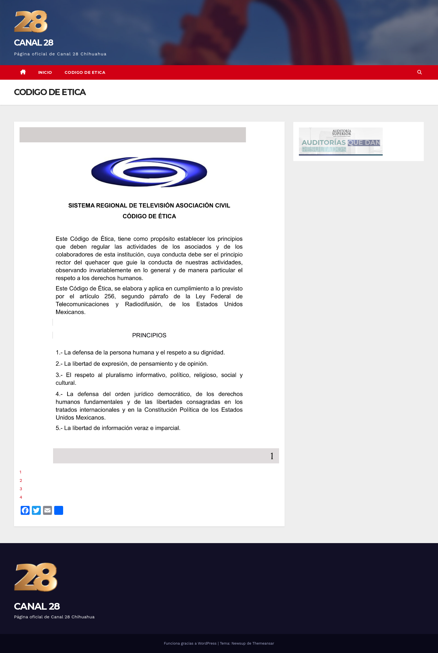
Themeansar (263, 643)
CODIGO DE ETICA (85, 72)
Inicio (45, 72)
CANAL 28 (33, 42)
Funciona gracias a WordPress (191, 643)
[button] (419, 72)
